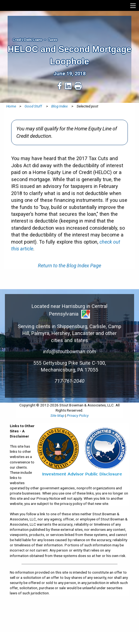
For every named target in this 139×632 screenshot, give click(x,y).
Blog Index (59, 106)
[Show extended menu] (133, 6)
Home (11, 106)
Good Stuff (34, 106)
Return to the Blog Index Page (69, 265)
